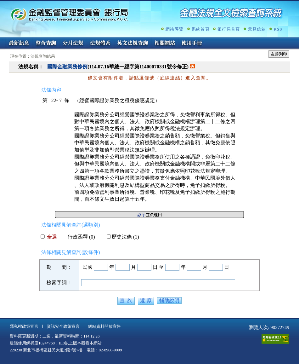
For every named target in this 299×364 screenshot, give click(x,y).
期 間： (59, 267)
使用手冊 (192, 43)
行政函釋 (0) (79, 237)
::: (2, 40)
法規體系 (100, 43)
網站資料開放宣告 (104, 326)
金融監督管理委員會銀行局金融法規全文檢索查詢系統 (70, 14)
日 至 (158, 267)
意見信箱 (257, 29)
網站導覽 (174, 29)
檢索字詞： (59, 282)
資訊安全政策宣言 (63, 326)
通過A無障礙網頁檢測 (275, 339)
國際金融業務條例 (67, 66)
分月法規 (73, 43)
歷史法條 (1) (123, 237)
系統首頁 (201, 29)
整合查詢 (45, 43)
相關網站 (164, 43)
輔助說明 (169, 300)
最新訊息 (18, 43)
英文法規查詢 (132, 43)
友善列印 (279, 54)
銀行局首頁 (228, 29)
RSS (278, 29)
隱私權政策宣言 (24, 326)
